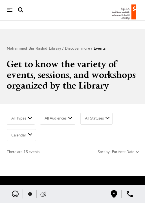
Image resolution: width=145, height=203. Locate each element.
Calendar (21, 134)
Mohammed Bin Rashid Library (34, 48)
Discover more (77, 48)
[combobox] (21, 118)
